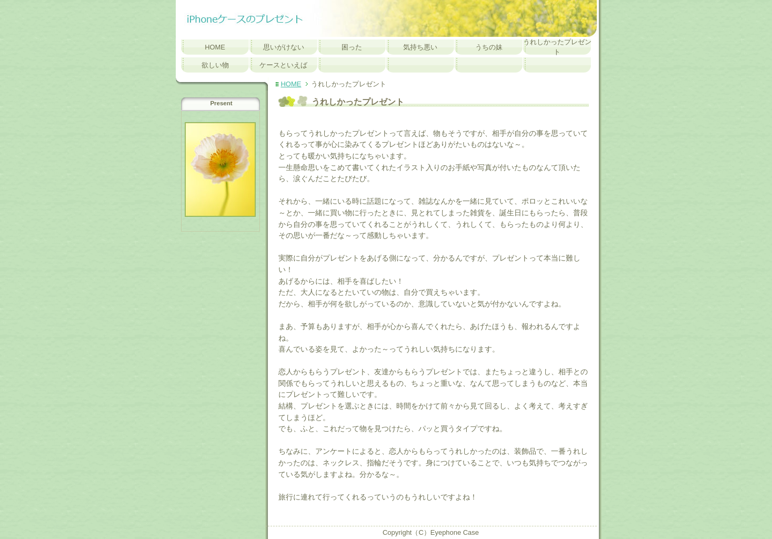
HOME (215, 47)
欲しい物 (215, 65)
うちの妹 (489, 47)
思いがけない (283, 47)
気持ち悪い (420, 47)
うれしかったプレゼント (557, 47)
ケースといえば (283, 65)
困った (352, 47)
